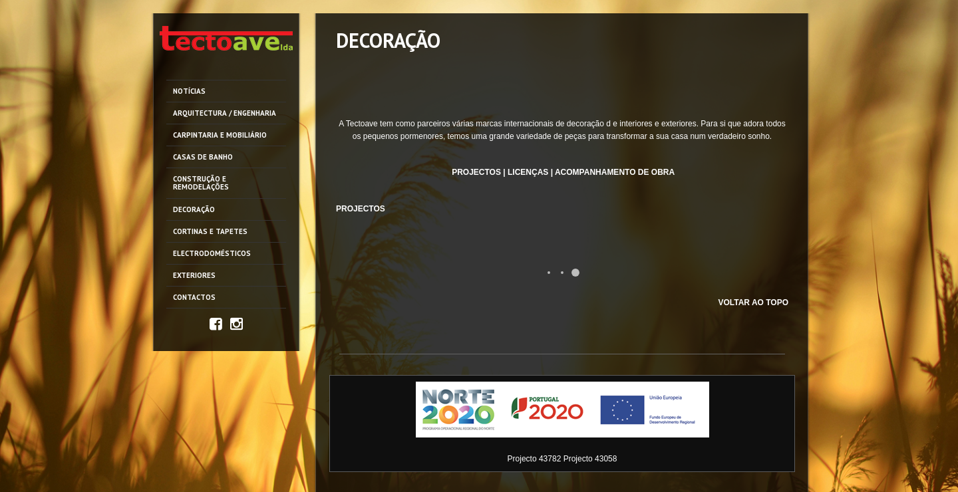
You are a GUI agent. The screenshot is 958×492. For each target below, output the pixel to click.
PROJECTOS (476, 172)
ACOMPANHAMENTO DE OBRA (615, 172)
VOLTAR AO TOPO (753, 302)
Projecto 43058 (590, 458)
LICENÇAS (528, 172)
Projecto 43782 (534, 458)
